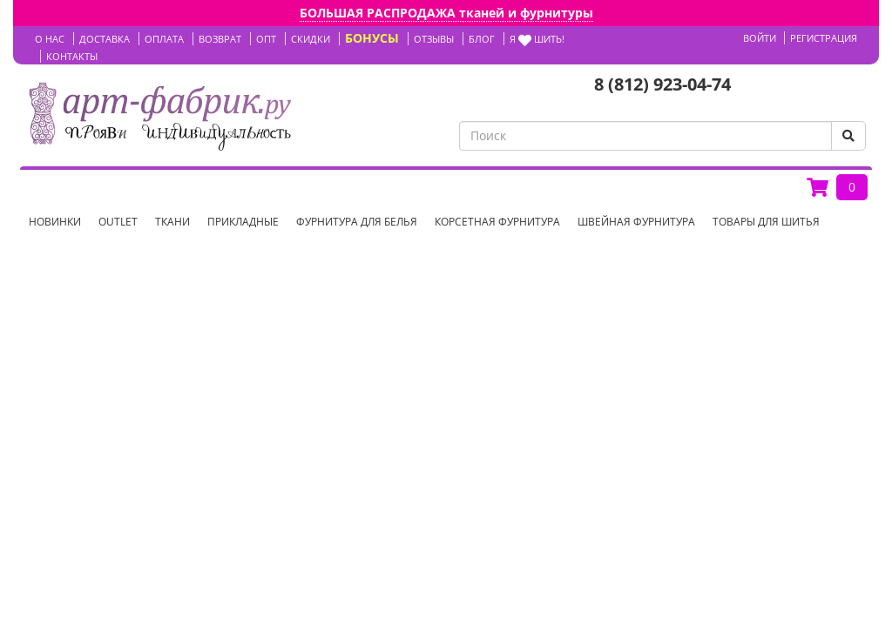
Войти (759, 37)
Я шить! (537, 38)
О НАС (49, 38)
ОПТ (266, 38)
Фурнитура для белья (356, 221)
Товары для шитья (766, 221)
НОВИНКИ (55, 221)
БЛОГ (482, 38)
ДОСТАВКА (104, 38)
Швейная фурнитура (636, 221)
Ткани (172, 221)
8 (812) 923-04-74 (662, 84)
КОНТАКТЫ (72, 56)
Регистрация (823, 37)
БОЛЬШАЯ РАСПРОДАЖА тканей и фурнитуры (446, 12)
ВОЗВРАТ (220, 38)
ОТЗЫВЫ (434, 38)
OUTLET (118, 221)
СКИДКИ (310, 38)
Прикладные (243, 221)
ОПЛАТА (164, 38)
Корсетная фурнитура (497, 221)
